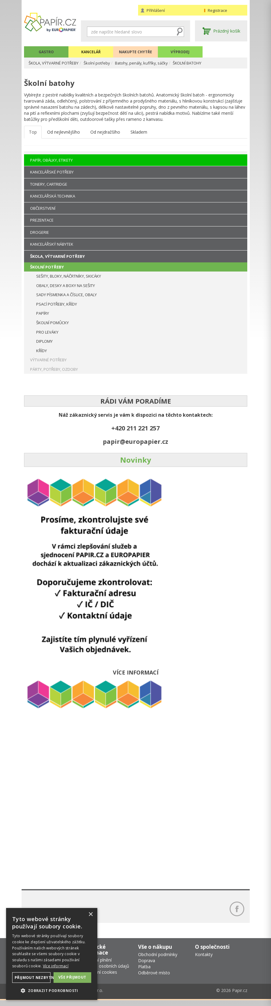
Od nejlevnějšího (63, 135)
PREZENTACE (42, 220)
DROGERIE (39, 232)
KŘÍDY (41, 350)
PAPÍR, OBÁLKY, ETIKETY (51, 160)
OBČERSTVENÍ (42, 208)
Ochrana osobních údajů (105, 972)
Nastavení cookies (99, 978)
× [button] (90, 914)
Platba (144, 972)
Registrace (217, 10)
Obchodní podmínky (157, 960)
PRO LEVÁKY (47, 332)
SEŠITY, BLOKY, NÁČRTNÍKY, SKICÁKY (68, 276)
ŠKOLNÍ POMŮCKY (52, 322)
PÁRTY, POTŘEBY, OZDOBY (54, 369)
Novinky (135, 460)
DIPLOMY (44, 341)
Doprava (146, 966)
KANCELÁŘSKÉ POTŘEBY (52, 172)
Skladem (138, 135)
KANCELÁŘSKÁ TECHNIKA (52, 196)
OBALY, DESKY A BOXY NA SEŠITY (65, 285)
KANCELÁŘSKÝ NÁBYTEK (51, 244)
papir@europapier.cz (135, 441)
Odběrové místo (154, 978)
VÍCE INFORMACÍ (135, 672)
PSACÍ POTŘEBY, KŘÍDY (56, 304)
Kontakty (204, 960)
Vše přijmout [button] (72, 977)
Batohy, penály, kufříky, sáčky (154, 63)
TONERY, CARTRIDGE (48, 184)
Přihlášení (156, 10)
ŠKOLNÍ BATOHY (206, 63)
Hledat (179, 31)
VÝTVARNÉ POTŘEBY (48, 360)
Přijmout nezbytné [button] (32, 977)
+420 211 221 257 (135, 428)
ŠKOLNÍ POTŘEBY (47, 267)
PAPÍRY (42, 313)
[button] (51, 990)
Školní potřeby (106, 63)
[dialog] (51, 954)
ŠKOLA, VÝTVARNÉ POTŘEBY (58, 63)
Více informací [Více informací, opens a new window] (55, 966)
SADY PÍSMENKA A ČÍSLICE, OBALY (66, 294)
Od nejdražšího (105, 135)
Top (33, 135)
